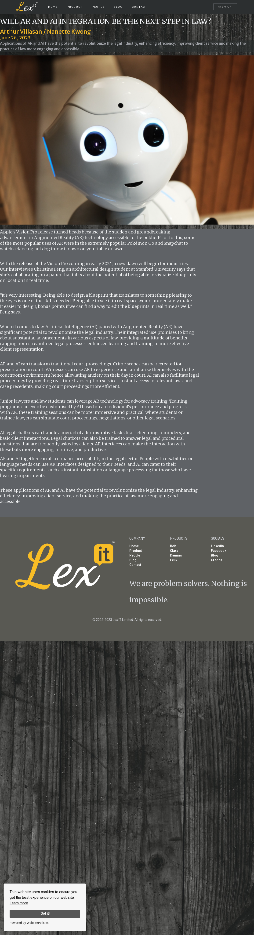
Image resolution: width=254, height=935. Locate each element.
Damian (176, 555)
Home (134, 546)
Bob (173, 546)
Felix (173, 560)
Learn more (19, 903)
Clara (174, 551)
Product (135, 551)
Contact (139, 6)
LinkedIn (217, 546)
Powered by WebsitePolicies (29, 922)
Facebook (218, 551)
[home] (30, 5)
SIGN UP (225, 6)
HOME (53, 6)
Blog (118, 6)
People (98, 6)
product (75, 6)
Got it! (45, 914)
